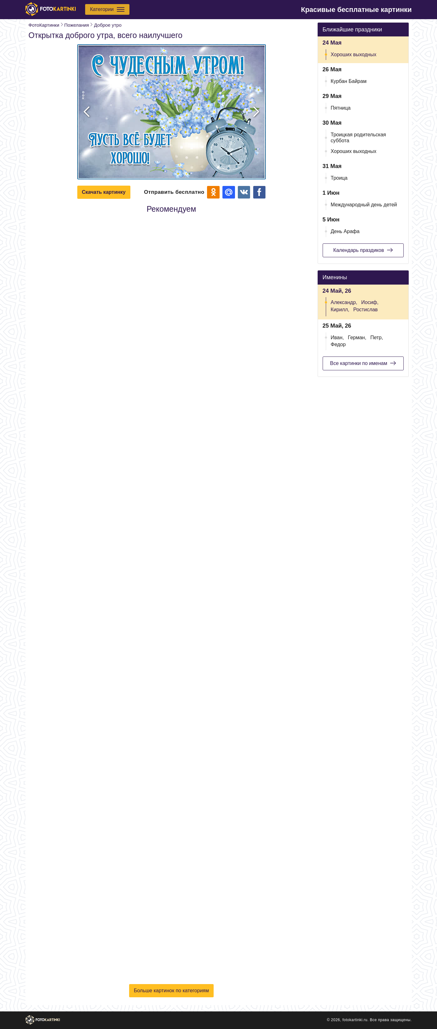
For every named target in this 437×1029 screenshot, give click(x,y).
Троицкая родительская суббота (358, 137)
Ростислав (365, 309)
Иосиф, (370, 302)
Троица (339, 178)
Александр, (344, 302)
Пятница (341, 108)
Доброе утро (108, 25)
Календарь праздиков (363, 250)
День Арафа (345, 231)
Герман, (357, 337)
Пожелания (76, 25)
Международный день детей (364, 204)
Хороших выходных (353, 54)
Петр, (376, 337)
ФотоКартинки (44, 25)
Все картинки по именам (363, 363)
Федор (338, 344)
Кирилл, (340, 309)
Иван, (337, 337)
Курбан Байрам (349, 81)
